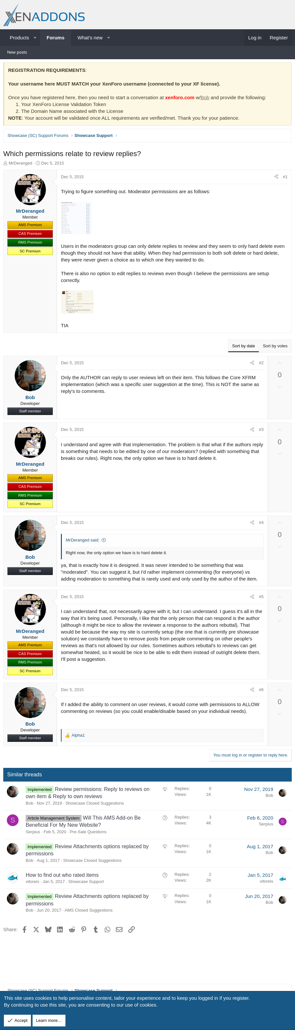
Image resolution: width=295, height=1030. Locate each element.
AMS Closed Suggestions (90, 911)
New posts (17, 52)
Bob (206, 99)
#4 (259, 524)
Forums (55, 37)
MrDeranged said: (84, 541)
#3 (259, 431)
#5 (259, 598)
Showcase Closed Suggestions (96, 804)
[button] (35, 37)
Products (19, 37)
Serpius (34, 833)
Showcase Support (87, 883)
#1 (283, 178)
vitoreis (34, 883)
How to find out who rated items (63, 876)
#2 (259, 364)
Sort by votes (273, 347)
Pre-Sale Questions (89, 833)
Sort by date (242, 347)
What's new (90, 37)
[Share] (274, 178)
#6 (259, 691)
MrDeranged (22, 164)
